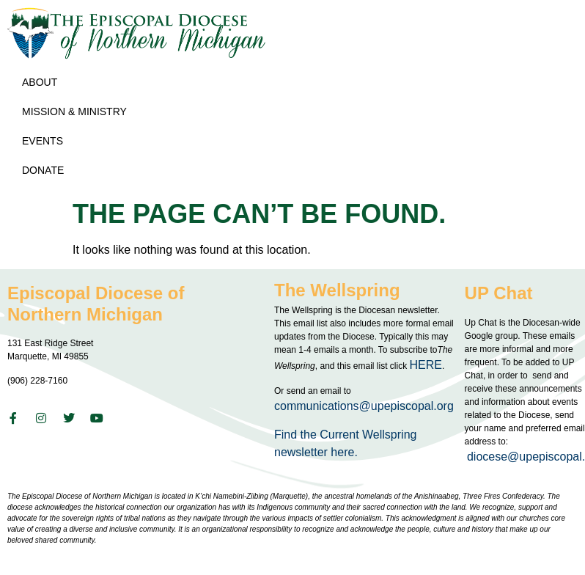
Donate (43, 170)
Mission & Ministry (78, 111)
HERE (426, 365)
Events (46, 140)
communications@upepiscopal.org (364, 406)
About (43, 82)
